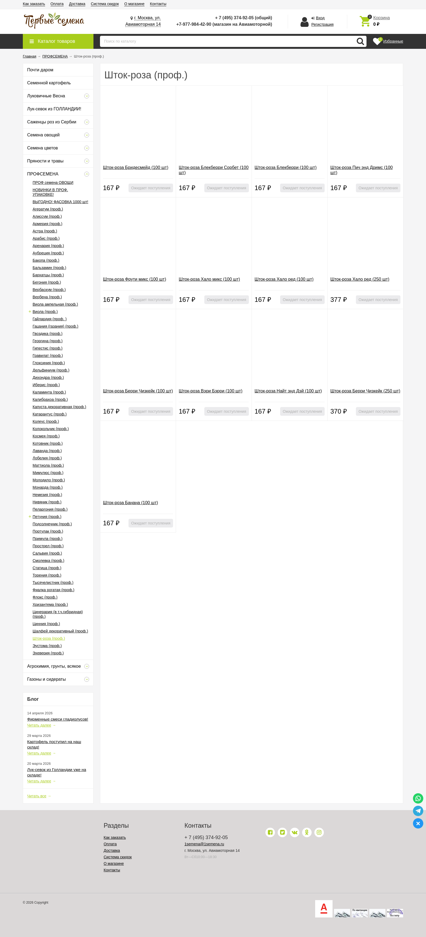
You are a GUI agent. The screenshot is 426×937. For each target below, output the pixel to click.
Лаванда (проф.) (47, 451)
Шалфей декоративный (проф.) (60, 631)
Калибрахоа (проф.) (50, 399)
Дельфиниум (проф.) (51, 370)
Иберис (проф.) (46, 385)
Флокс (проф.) (45, 597)
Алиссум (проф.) (47, 216)
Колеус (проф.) (46, 421)
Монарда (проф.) (47, 487)
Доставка (77, 4)
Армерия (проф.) (47, 224)
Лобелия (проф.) (47, 458)
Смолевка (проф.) (48, 560)
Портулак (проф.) (48, 531)
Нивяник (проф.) (47, 502)
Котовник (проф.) (48, 443)
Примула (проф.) (47, 538)
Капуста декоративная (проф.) (59, 407)
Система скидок (105, 4)
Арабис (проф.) (46, 238)
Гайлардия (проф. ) (50, 319)
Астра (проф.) (45, 231)
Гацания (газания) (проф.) (55, 326)
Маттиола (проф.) (48, 465)
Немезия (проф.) (47, 495)
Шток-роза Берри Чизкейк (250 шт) (365, 391)
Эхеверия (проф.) (48, 653)
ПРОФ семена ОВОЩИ (53, 182)
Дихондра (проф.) (48, 377)
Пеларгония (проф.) (50, 509)
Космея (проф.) (46, 436)
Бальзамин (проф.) (49, 268)
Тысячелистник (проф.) (53, 582)
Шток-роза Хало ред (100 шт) (284, 279)
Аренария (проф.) (48, 246)
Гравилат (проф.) (48, 355)
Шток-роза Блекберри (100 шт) (286, 167)
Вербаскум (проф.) (49, 289)
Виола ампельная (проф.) (55, 304)
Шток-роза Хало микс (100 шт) (209, 279)
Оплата (57, 4)
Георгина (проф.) (47, 341)
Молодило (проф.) (49, 480)
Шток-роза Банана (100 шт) (130, 502)
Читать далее (39, 725)
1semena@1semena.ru (204, 844)
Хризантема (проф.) (50, 604)
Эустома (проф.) (47, 646)
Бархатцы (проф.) (48, 275)
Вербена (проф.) (47, 297)
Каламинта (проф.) (49, 392)
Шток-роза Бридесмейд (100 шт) (135, 167)
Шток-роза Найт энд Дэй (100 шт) (288, 391)
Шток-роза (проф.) (49, 638)
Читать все (36, 796)
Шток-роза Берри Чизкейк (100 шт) (138, 391)
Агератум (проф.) (48, 209)
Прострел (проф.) (48, 546)
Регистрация (322, 24)
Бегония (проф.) (47, 282)
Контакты (158, 4)
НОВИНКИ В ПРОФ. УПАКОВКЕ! (50, 192)
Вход (320, 18)
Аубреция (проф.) (48, 253)
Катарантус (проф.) (50, 414)
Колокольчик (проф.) (51, 429)
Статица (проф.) (47, 568)
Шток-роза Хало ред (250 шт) (359, 279)
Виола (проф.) (45, 311)
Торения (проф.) (47, 575)
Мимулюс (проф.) (48, 473)
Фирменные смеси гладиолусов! (57, 719)
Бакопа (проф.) (46, 260)
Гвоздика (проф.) (47, 333)
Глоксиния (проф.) (49, 363)
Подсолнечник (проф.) (52, 524)
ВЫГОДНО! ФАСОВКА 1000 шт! (60, 202)
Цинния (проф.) (46, 624)
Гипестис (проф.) (47, 348)
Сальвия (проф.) (47, 553)
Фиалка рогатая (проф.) (53, 590)
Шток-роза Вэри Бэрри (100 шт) (210, 391)
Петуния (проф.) (47, 516)
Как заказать (34, 4)
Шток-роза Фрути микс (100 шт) (134, 279)
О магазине (134, 4)
